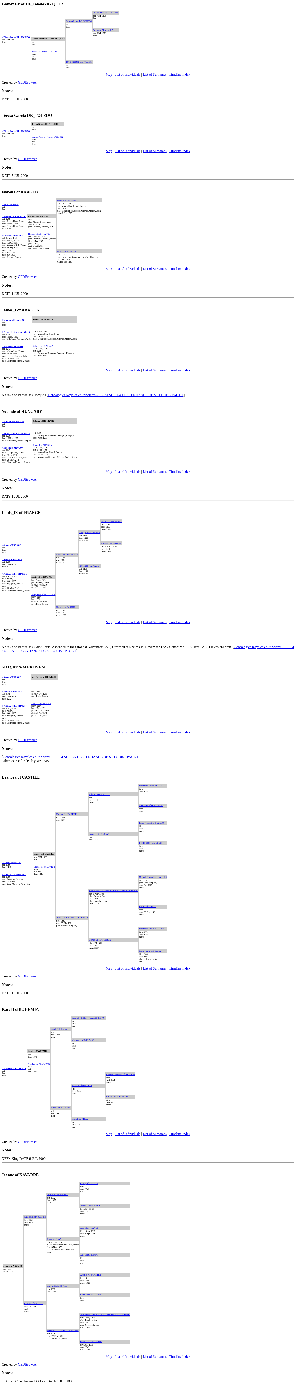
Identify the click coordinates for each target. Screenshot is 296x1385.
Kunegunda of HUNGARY (118, 1096)
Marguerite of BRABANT (83, 1040)
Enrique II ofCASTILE (66, 814)
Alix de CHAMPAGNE (111, 543)
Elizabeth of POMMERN (39, 1064)
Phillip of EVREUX (89, 1183)
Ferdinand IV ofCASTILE (150, 785)
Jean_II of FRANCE (89, 1228)
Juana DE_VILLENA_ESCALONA (72, 917)
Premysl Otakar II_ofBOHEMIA (120, 1074)
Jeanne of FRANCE (55, 1239)
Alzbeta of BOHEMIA (61, 1108)
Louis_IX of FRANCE (41, 703)
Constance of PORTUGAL (151, 805)
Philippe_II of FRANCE (89, 532)
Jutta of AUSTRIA (80, 1119)
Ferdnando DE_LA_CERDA (151, 928)
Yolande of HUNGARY (67, 251)
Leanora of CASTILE (33, 1303)
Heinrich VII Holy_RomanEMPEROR (88, 1018)
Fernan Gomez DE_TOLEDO (79, 21)
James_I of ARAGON (66, 200)
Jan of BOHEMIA (59, 1029)
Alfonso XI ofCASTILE (99, 794)
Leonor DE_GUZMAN (99, 834)
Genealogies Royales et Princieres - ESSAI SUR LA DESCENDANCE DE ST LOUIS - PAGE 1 (115, 395)
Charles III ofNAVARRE (45, 867)
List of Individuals (127, 74)
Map (109, 74)
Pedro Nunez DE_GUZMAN (152, 823)
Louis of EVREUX (10, 204)
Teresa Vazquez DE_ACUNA (79, 62)
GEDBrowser (27, 82)
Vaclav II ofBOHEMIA (82, 1085)
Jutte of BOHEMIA (89, 1255)
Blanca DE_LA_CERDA (100, 940)
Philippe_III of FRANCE (39, 234)
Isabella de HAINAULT (89, 566)
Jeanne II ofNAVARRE (90, 1205)
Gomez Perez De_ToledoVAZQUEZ (47, 137)
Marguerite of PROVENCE (43, 594)
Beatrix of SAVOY (147, 906)
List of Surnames (155, 74)
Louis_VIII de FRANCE (67, 554)
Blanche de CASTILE (65, 607)
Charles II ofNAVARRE (57, 1194)
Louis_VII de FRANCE (111, 521)
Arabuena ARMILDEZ (103, 30)
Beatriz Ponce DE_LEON (150, 843)
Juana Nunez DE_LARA (150, 951)
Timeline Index (179, 74)
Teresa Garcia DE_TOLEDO (44, 51)
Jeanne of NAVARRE (11, 862)
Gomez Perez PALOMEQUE (105, 12)
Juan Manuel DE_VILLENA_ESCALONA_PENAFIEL (113, 890)
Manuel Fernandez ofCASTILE (153, 877)
